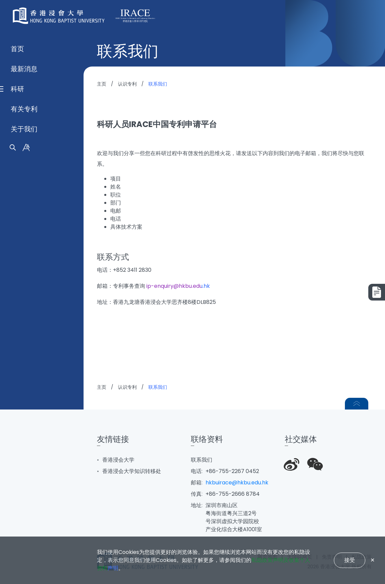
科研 (17, 300)
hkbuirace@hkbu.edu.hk (237, 482)
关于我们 (24, 340)
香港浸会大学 (118, 460)
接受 (349, 560)
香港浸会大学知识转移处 (131, 471)
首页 (17, 260)
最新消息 (24, 280)
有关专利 (24, 320)
